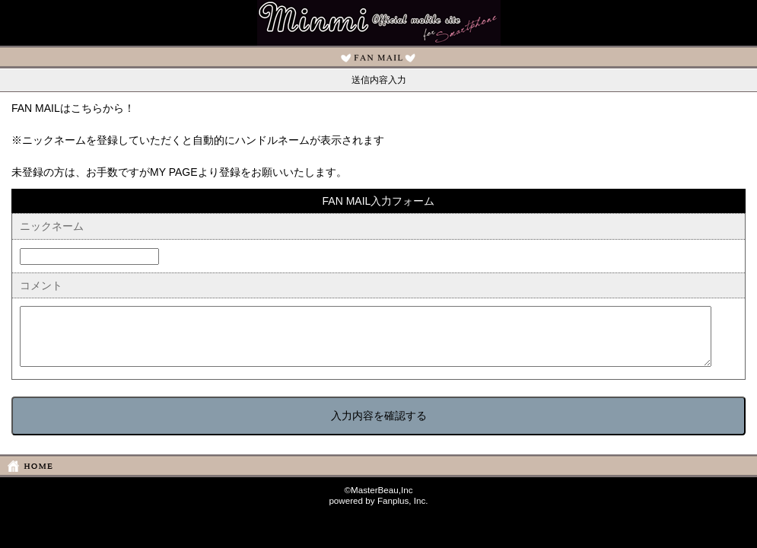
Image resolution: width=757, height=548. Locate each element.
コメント (41, 285)
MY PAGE (174, 172)
